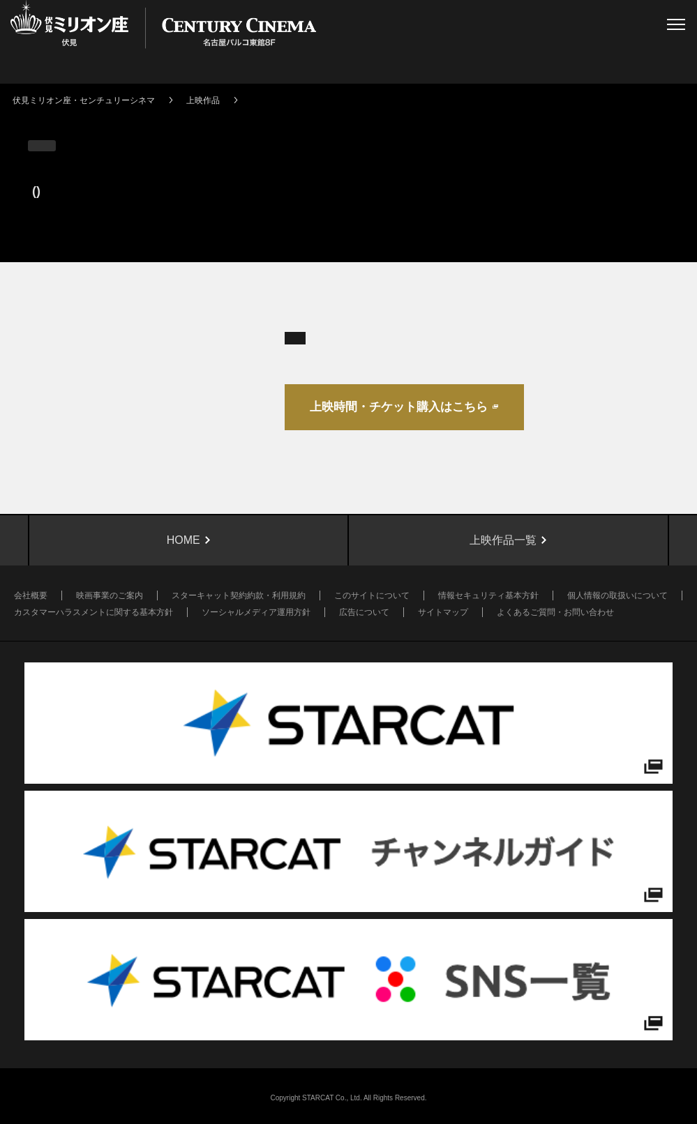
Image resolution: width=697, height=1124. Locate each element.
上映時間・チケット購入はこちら (399, 406)
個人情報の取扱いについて (617, 595)
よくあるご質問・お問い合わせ (555, 612)
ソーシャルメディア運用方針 (256, 612)
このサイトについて (372, 595)
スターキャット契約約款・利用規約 (239, 595)
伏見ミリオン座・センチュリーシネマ (84, 100)
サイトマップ (443, 612)
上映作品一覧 (503, 540)
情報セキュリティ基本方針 (488, 595)
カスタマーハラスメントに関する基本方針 (93, 612)
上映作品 (203, 100)
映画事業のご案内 (109, 595)
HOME (183, 540)
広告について (364, 612)
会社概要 (30, 595)
